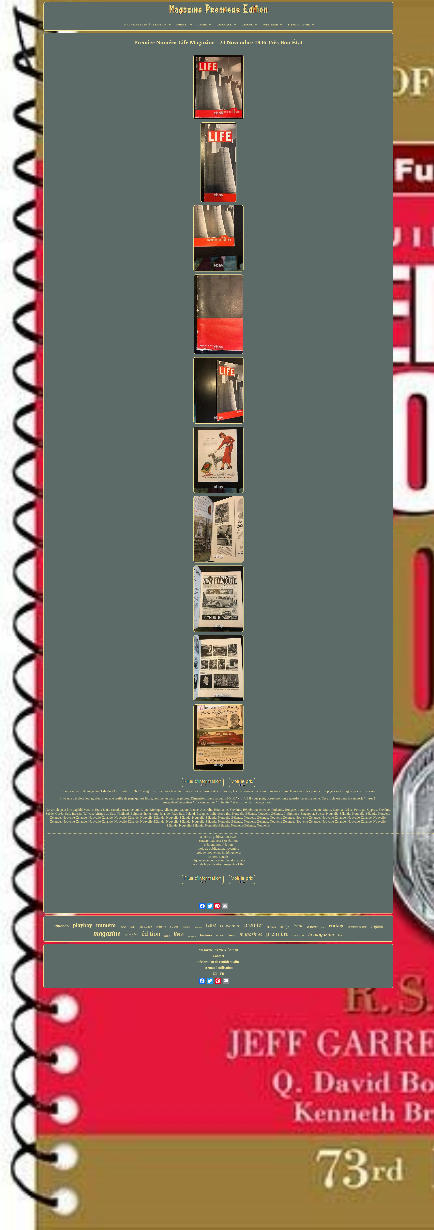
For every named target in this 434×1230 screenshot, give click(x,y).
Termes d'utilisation (218, 968)
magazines (251, 934)
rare (211, 924)
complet (131, 934)
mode (220, 935)
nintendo (61, 925)
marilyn (285, 926)
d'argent (312, 926)
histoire (206, 935)
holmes (186, 926)
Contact (218, 956)
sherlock (271, 927)
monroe (298, 935)
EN (215, 973)
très (323, 927)
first (340, 935)
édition (151, 933)
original (376, 926)
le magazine (321, 934)
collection (198, 927)
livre (179, 934)
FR (222, 973)
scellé (133, 927)
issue (298, 925)
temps (232, 935)
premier (253, 924)
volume (161, 926)
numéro (106, 925)
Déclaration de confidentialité (218, 962)
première (277, 933)
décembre (192, 936)
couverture (230, 925)
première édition (357, 926)
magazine (107, 933)
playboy (82, 925)
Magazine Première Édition (218, 950)
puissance (146, 926)
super (174, 927)
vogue (123, 926)
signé (167, 935)
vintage (336, 925)
